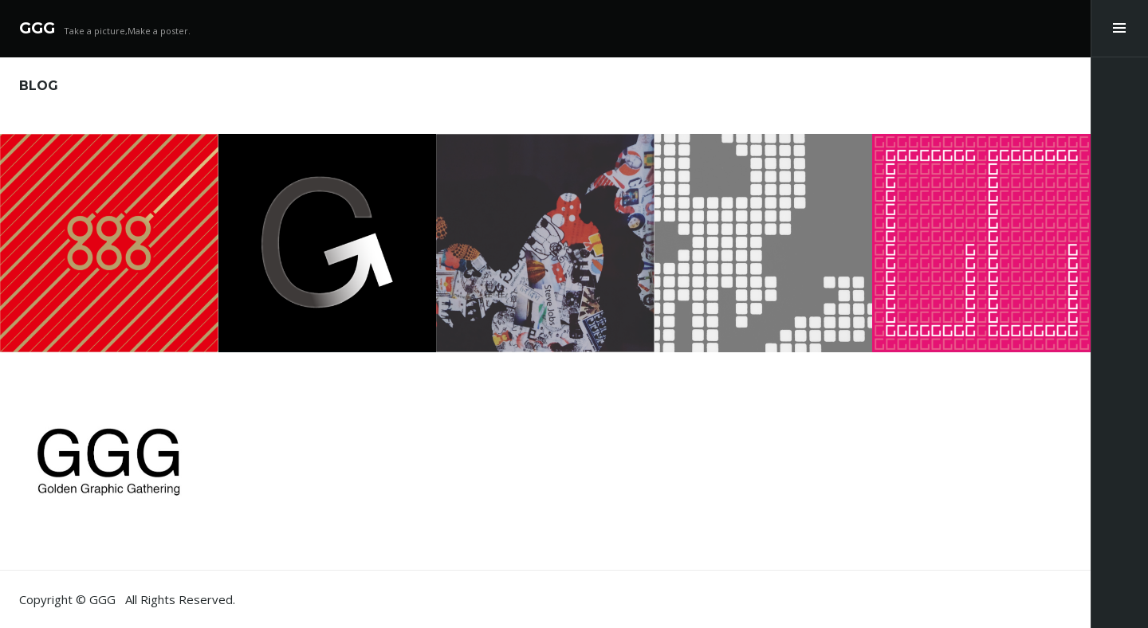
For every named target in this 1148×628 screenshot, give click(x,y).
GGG (36, 28)
